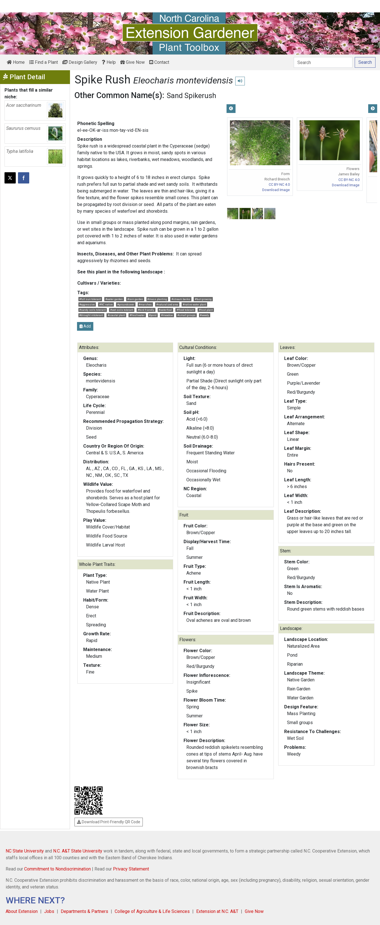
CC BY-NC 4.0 (279, 184)
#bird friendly (146, 309)
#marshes (145, 304)
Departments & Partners (84, 911)
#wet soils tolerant (121, 309)
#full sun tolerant (90, 299)
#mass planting (157, 299)
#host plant (206, 309)
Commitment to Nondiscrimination (57, 869)
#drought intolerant (91, 315)
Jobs (49, 911)
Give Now (132, 62)
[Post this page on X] (10, 177)
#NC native (106, 304)
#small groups (186, 315)
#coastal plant (116, 315)
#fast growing (203, 299)
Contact (159, 62)
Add (85, 326)
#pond (153, 315)
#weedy (204, 315)
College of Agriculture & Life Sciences (152, 911)
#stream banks (180, 299)
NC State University (25, 851)
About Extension (22, 911)
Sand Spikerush (191, 95)
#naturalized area (167, 304)
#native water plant (194, 304)
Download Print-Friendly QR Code (108, 822)
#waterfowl (165, 309)
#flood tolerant (185, 309)
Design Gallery (79, 62)
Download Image (276, 190)
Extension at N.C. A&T (217, 911)
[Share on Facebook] (23, 177)
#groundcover (125, 304)
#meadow (167, 315)
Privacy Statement (131, 869)
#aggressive (87, 304)
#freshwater (137, 315)
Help (109, 62)
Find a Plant (43, 62)
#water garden (114, 299)
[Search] (323, 62)
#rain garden (135, 299)
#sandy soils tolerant (92, 309)
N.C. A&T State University (77, 851)
